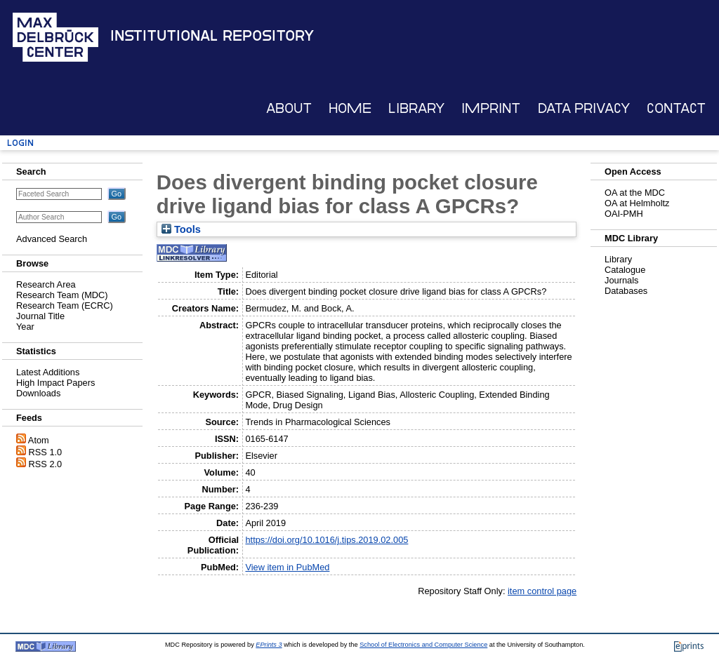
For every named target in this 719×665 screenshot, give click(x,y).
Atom (38, 440)
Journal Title (40, 316)
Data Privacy (584, 108)
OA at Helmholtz (637, 203)
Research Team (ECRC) (64, 305)
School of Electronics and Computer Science (423, 644)
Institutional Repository (212, 36)
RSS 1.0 (45, 452)
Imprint (490, 108)
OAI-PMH (624, 213)
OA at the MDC (635, 192)
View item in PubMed (287, 567)
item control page (542, 591)
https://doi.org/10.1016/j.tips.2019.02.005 (326, 540)
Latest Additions (47, 372)
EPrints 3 (269, 644)
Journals (621, 280)
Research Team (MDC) (62, 295)
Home (350, 108)
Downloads (38, 393)
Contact (676, 108)
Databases (626, 291)
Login (20, 142)
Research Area (46, 284)
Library (416, 108)
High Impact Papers (55, 382)
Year (25, 326)
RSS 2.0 (45, 464)
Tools (181, 229)
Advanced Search (51, 239)
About (289, 108)
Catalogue (625, 269)
